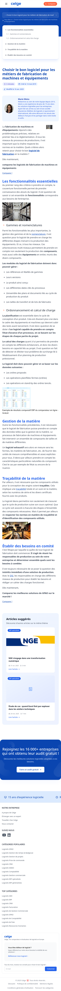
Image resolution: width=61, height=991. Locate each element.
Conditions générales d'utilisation (20, 988)
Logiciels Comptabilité (10, 871)
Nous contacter (8, 824)
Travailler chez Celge (10, 820)
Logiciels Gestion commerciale (13, 875)
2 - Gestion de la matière (15, 44)
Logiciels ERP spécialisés (11, 879)
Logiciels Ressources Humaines (14, 926)
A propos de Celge (9, 812)
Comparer (50, 4)
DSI (11, 575)
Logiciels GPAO (7, 849)
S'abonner (51, 969)
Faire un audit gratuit (30, 769)
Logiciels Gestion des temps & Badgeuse (17, 853)
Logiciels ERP (7, 900)
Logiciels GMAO (8, 868)
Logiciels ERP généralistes (12, 883)
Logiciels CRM (7, 864)
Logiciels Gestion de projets (12, 856)
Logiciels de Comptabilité (11, 918)
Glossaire (11, 984)
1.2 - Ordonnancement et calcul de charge (22, 38)
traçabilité (21, 489)
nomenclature (38, 234)
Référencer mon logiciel (18, 956)
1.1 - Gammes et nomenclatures (18, 34)
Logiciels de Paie (8, 922)
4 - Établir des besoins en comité (18, 55)
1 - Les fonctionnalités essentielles (19, 30)
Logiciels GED (7, 896)
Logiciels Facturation (10, 907)
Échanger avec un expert (11, 816)
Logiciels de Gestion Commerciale (15, 911)
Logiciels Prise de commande (13, 860)
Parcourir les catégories (44, 988)
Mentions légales (46, 984)
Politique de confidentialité (27, 984)
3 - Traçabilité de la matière (16, 49)
